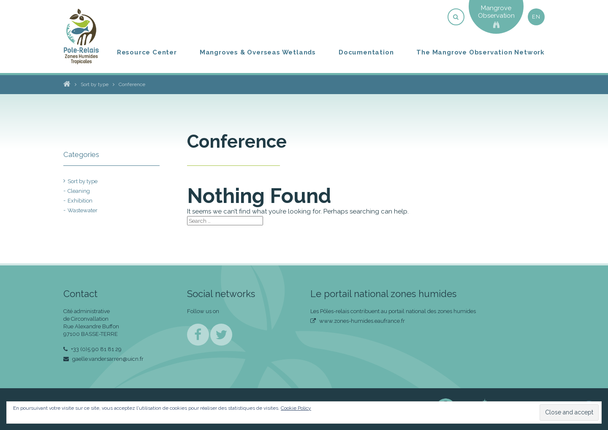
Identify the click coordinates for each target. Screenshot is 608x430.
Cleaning (79, 191)
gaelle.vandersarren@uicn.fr (103, 359)
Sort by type (83, 181)
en (536, 17)
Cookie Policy (296, 408)
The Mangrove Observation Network (480, 52)
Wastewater (83, 210)
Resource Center (147, 52)
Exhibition (80, 200)
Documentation (366, 52)
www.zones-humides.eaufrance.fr (357, 321)
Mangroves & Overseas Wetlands (258, 52)
